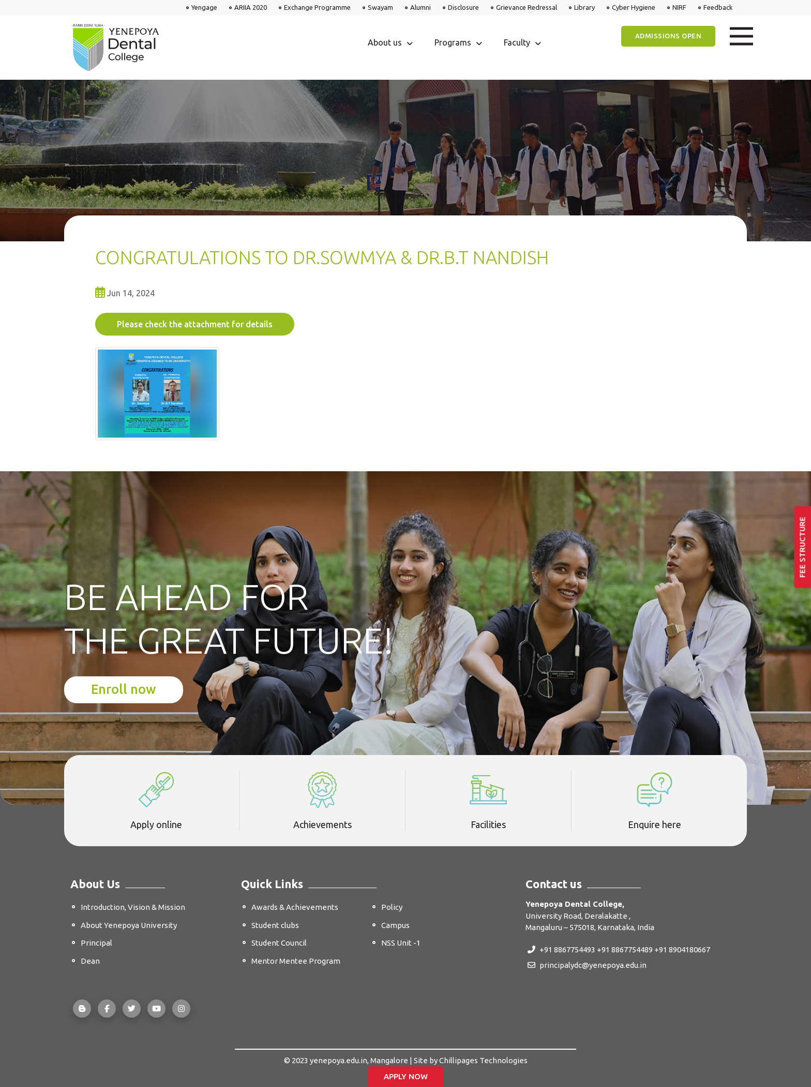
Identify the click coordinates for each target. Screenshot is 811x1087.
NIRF (679, 7)
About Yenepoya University (129, 925)
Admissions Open (668, 35)
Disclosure (463, 7)
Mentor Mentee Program (295, 960)
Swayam (380, 7)
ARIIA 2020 (250, 7)
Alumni (420, 7)
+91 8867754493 (561, 949)
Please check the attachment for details (195, 324)
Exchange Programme (317, 7)
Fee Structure (802, 546)
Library (584, 7)
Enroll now (123, 689)
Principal (96, 942)
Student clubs (275, 925)
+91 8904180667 (682, 949)
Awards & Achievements (294, 907)
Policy (391, 907)
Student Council (279, 942)
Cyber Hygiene (633, 7)
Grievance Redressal (526, 7)
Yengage (204, 7)
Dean (90, 960)
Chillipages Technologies (483, 1060)
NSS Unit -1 (400, 942)
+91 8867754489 (625, 949)
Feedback (718, 7)
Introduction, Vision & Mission (133, 907)
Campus (395, 925)
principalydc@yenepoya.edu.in (587, 965)
